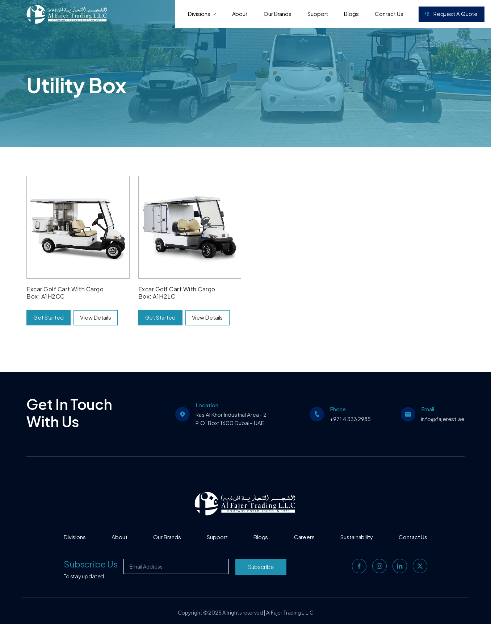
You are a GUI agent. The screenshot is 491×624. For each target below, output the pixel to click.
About (240, 13)
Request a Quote (451, 13)
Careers (304, 536)
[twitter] (420, 566)
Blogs (351, 13)
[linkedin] (400, 566)
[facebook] (359, 566)
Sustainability (356, 536)
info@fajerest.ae (443, 418)
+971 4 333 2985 (350, 418)
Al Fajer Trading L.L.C (290, 612)
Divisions (202, 13)
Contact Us (389, 13)
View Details (95, 317)
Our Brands (277, 13)
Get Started (48, 317)
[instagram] (379, 566)
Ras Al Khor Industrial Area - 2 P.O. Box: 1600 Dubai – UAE (231, 418)
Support (317, 13)
